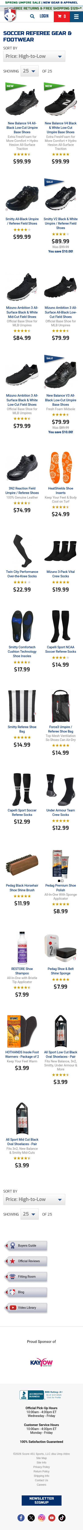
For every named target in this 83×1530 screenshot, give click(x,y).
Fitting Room (27, 1276)
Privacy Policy (41, 1467)
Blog (21, 1292)
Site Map (41, 1458)
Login (44, 16)
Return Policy (41, 1471)
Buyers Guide (27, 1245)
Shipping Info (41, 1475)
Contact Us (41, 1480)
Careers (41, 1484)
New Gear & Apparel (60, 2)
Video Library (27, 1307)
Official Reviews (29, 1261)
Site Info (41, 1462)
